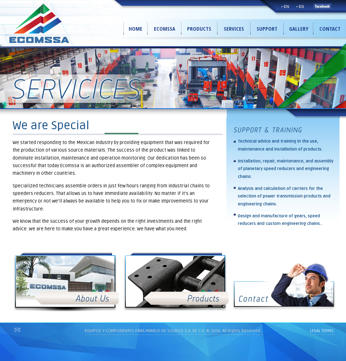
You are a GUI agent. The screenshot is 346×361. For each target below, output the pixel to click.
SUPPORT (267, 28)
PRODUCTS (199, 28)
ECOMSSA (164, 28)
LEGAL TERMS (322, 331)
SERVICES (234, 28)
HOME (135, 28)
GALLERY (299, 28)
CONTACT (330, 28)
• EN (285, 6)
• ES (300, 6)
